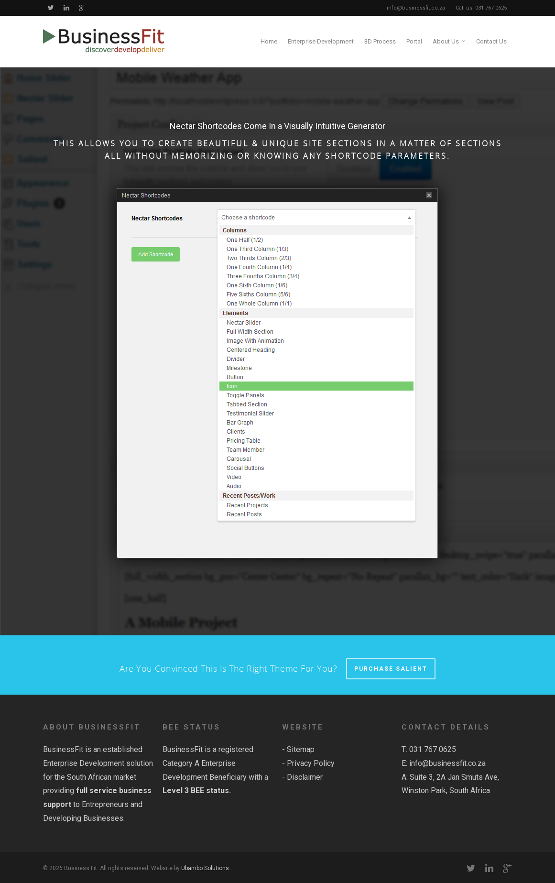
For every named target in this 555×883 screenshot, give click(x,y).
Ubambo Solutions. (205, 868)
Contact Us (491, 41)
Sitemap (301, 749)
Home (269, 41)
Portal (414, 41)
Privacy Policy (311, 763)
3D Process (380, 41)
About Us (450, 41)
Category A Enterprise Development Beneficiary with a (215, 777)
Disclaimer (305, 777)
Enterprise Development (321, 41)
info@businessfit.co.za (416, 8)
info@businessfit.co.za (447, 763)
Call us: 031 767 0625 (481, 8)
